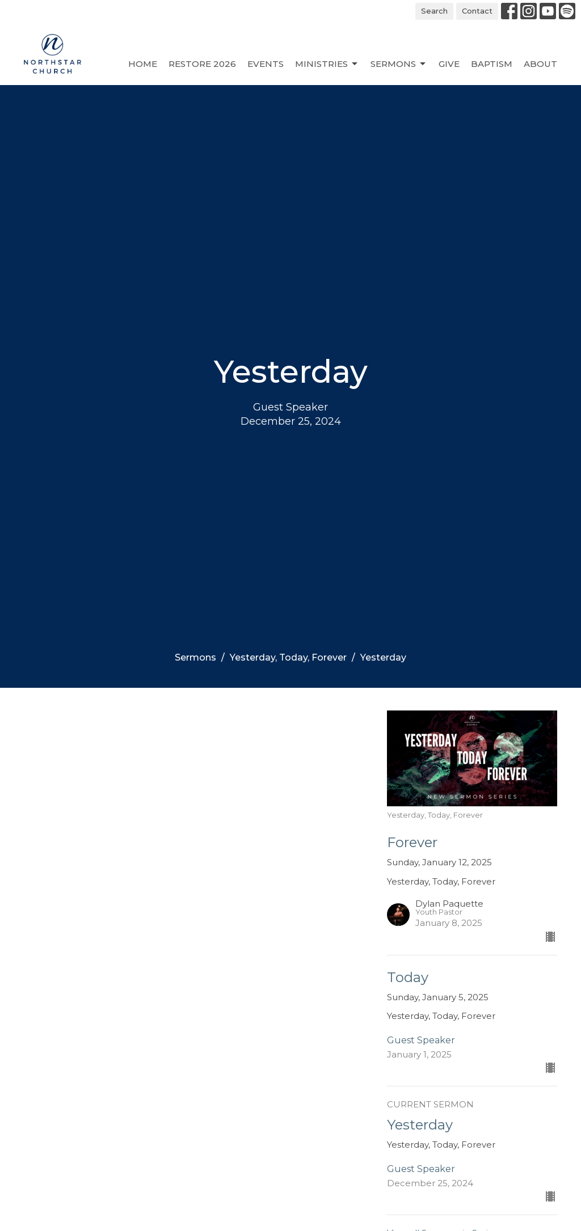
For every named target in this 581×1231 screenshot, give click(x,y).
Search (434, 10)
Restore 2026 (202, 63)
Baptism (491, 63)
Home (142, 63)
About (540, 63)
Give (449, 63)
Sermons (399, 64)
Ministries (327, 64)
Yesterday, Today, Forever (288, 657)
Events (265, 63)
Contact (477, 10)
